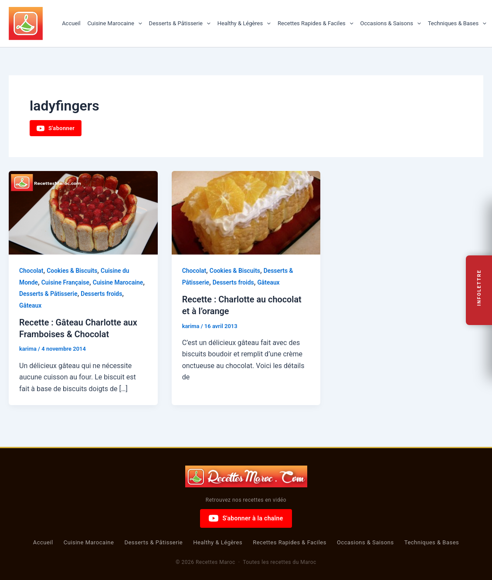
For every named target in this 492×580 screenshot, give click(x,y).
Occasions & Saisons (390, 23)
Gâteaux (30, 305)
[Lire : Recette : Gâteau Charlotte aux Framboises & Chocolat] (83, 212)
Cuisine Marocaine (115, 23)
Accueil (71, 23)
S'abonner (56, 128)
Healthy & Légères (244, 23)
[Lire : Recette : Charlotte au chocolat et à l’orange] (246, 212)
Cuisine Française (65, 282)
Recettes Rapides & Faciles (315, 23)
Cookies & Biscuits (72, 270)
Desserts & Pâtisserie (179, 23)
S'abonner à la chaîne (246, 518)
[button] (138, 23)
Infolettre (479, 287)
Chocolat (31, 270)
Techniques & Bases (457, 23)
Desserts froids (102, 293)
